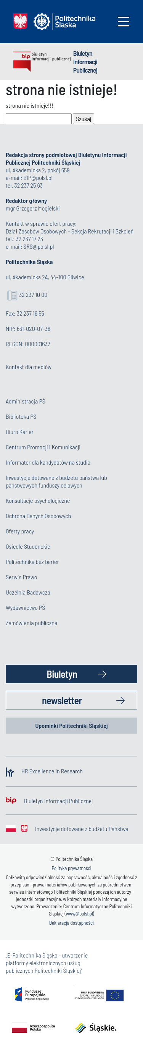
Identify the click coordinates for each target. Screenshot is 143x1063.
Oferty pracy (20, 531)
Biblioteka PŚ (21, 416)
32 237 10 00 (33, 294)
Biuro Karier (20, 431)
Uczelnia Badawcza (28, 592)
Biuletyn (62, 674)
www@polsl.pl (79, 914)
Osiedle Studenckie (28, 546)
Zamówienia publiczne (31, 622)
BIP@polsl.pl (37, 177)
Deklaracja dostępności (71, 923)
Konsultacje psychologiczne (38, 500)
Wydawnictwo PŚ (25, 607)
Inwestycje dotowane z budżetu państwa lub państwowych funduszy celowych (56, 481)
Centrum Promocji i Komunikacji (43, 446)
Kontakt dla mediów (28, 366)
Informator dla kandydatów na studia (48, 462)
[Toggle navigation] (123, 21)
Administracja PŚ (25, 401)
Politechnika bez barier (32, 561)
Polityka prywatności (71, 868)
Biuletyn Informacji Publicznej (85, 61)
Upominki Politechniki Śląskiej (71, 725)
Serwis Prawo (21, 576)
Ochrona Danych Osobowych (38, 515)
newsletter (62, 700)
